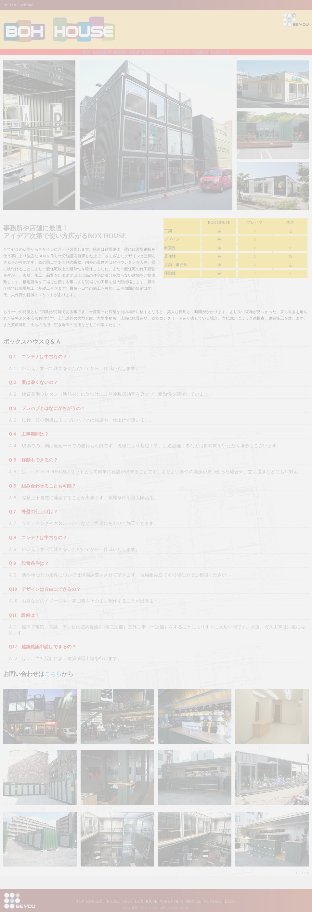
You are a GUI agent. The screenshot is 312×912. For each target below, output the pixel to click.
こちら (53, 674)
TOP (86, 52)
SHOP (134, 52)
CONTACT (220, 52)
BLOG (230, 901)
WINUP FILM (178, 52)
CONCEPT (101, 52)
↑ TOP (302, 873)
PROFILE (200, 52)
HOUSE (119, 52)
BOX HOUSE (153, 52)
